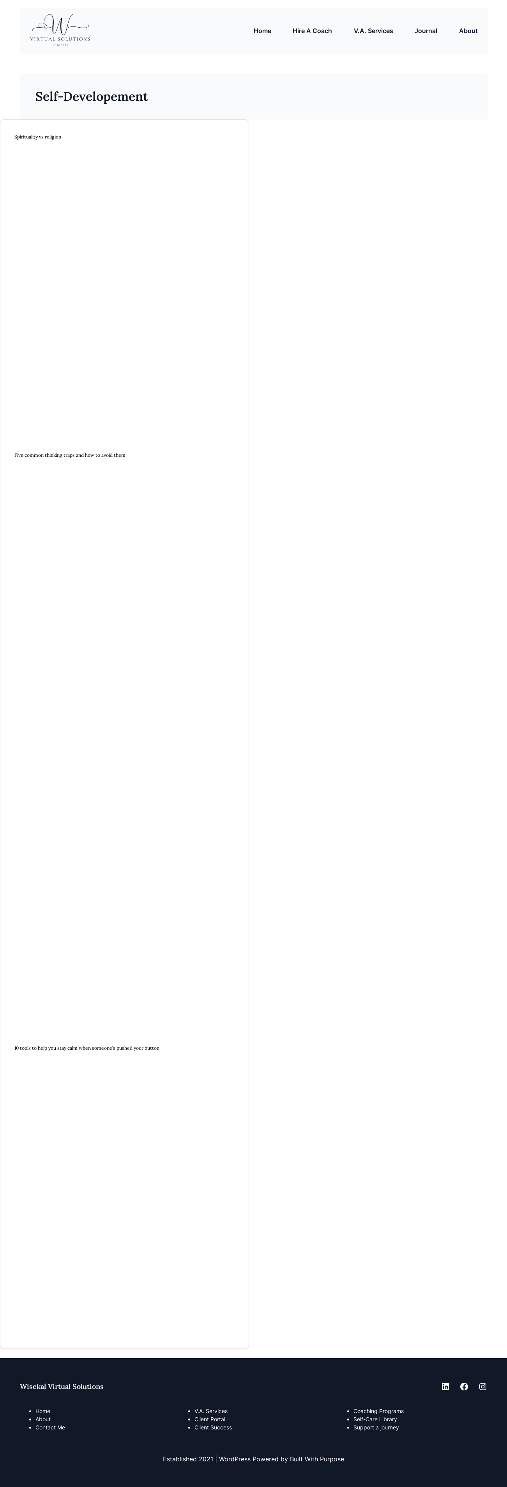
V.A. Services (211, 1411)
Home (262, 31)
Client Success (213, 1427)
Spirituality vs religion (37, 137)
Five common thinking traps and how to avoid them (69, 455)
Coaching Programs (378, 1411)
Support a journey (376, 1427)
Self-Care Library (375, 1419)
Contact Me (50, 1427)
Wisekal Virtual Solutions (62, 1386)
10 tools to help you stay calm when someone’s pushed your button (86, 1048)
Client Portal (209, 1419)
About (43, 1419)
